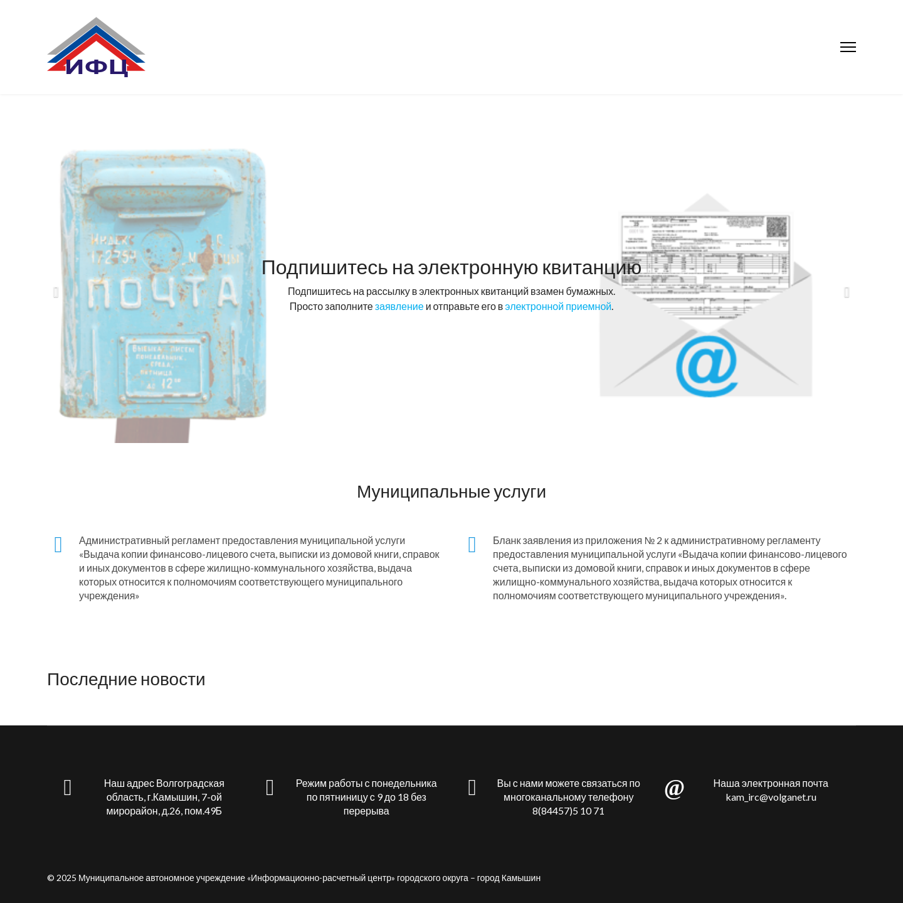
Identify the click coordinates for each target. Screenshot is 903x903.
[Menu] (848, 47)
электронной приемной (558, 306)
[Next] (843, 284)
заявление (399, 306)
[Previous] (59, 284)
